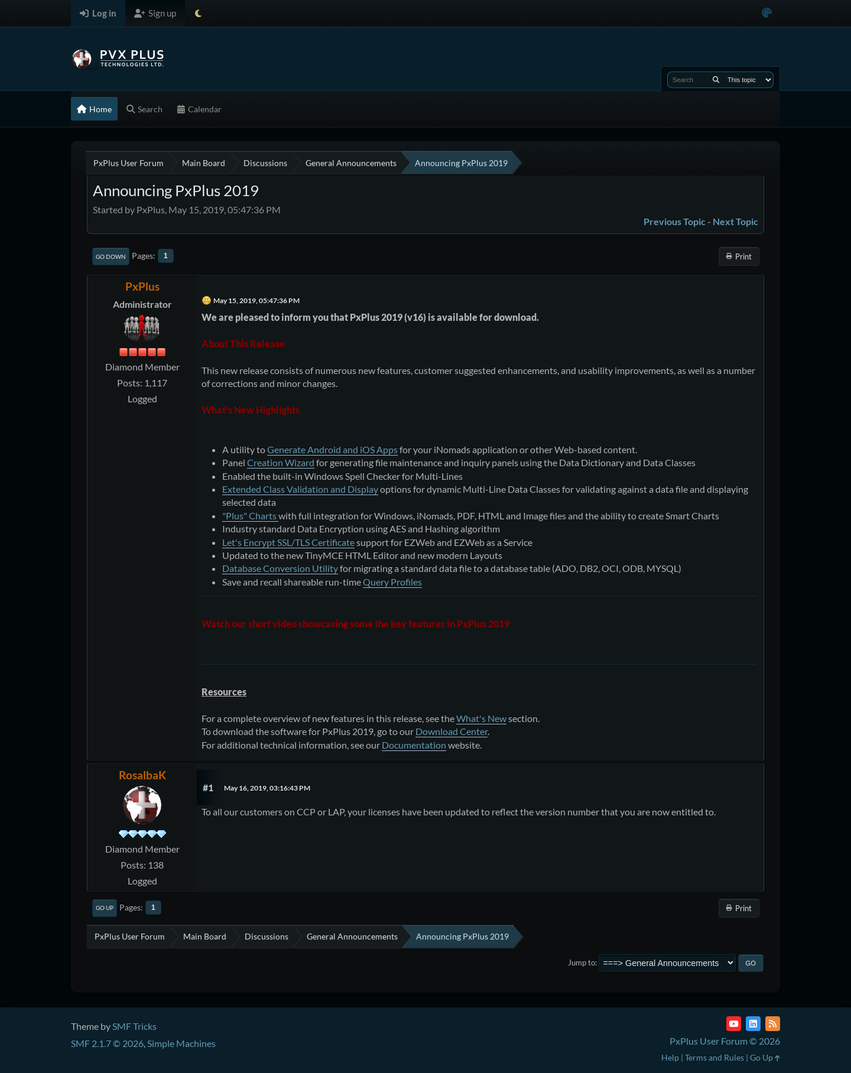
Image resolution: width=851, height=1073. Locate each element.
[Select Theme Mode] (198, 13)
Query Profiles (392, 581)
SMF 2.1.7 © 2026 (107, 1043)
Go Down (111, 256)
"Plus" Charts (250, 515)
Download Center (451, 731)
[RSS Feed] (772, 1023)
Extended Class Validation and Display (300, 489)
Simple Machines (181, 1043)
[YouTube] (733, 1023)
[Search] (716, 79)
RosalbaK (142, 775)
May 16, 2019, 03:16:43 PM (267, 788)
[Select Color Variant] (766, 13)
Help (670, 1057)
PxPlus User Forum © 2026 (725, 1040)
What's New (481, 718)
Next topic (735, 221)
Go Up (104, 907)
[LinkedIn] (753, 1023)
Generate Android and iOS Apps (332, 449)
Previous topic (675, 221)
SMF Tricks (134, 1026)
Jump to (581, 962)
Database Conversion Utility (280, 568)
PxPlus (142, 286)
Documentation (414, 744)
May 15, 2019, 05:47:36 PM (256, 300)
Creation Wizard (280, 462)
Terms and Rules (714, 1057)
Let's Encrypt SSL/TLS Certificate (288, 542)
